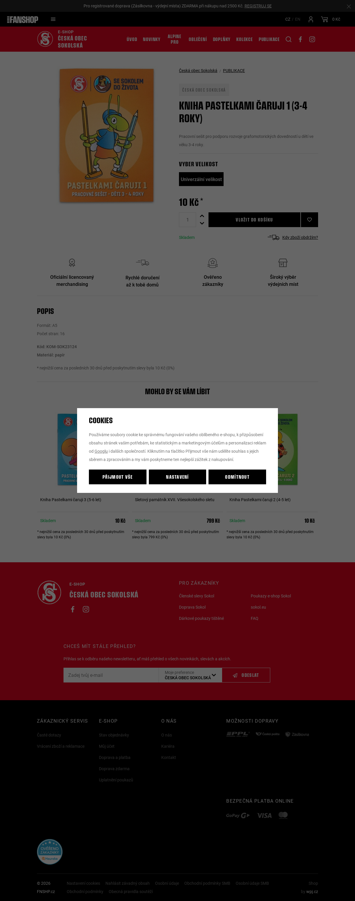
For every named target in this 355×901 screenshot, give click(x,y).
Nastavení (177, 477)
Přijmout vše (117, 477)
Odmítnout (237, 477)
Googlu (101, 451)
